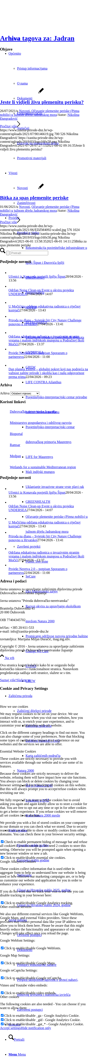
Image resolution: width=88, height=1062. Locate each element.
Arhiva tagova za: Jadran (37, 38)
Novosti (24, 111)
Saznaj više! (8, 680)
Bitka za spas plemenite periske (34, 197)
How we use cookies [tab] (14, 706)
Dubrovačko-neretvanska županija (28, 411)
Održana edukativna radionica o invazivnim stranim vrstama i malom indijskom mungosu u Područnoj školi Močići (46, 340)
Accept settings (10, 1028)
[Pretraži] (17, 1039)
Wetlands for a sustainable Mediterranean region (38, 467)
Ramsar (10, 445)
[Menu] (17, 1054)
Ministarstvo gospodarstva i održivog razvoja (36, 423)
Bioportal (11, 434)
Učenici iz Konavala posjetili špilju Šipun (37, 276)
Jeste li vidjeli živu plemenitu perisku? (42, 102)
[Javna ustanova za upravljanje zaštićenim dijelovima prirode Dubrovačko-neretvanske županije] (32, 20)
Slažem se (23, 680)
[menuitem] (48, 449)
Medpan (10, 456)
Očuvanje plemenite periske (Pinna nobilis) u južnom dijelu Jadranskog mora (39, 113)
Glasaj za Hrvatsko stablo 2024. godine (44, 905)
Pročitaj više (10, 126)
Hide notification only (36, 1028)
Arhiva (4, 393)
